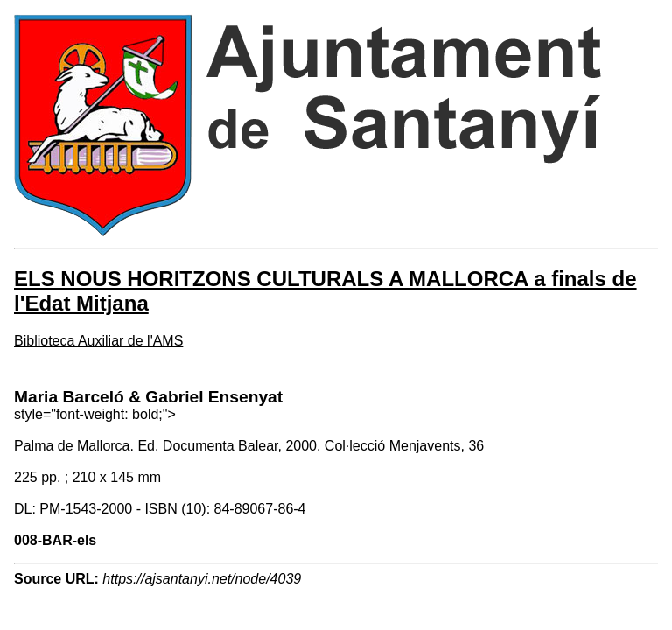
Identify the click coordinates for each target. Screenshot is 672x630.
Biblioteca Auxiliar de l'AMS (98, 340)
